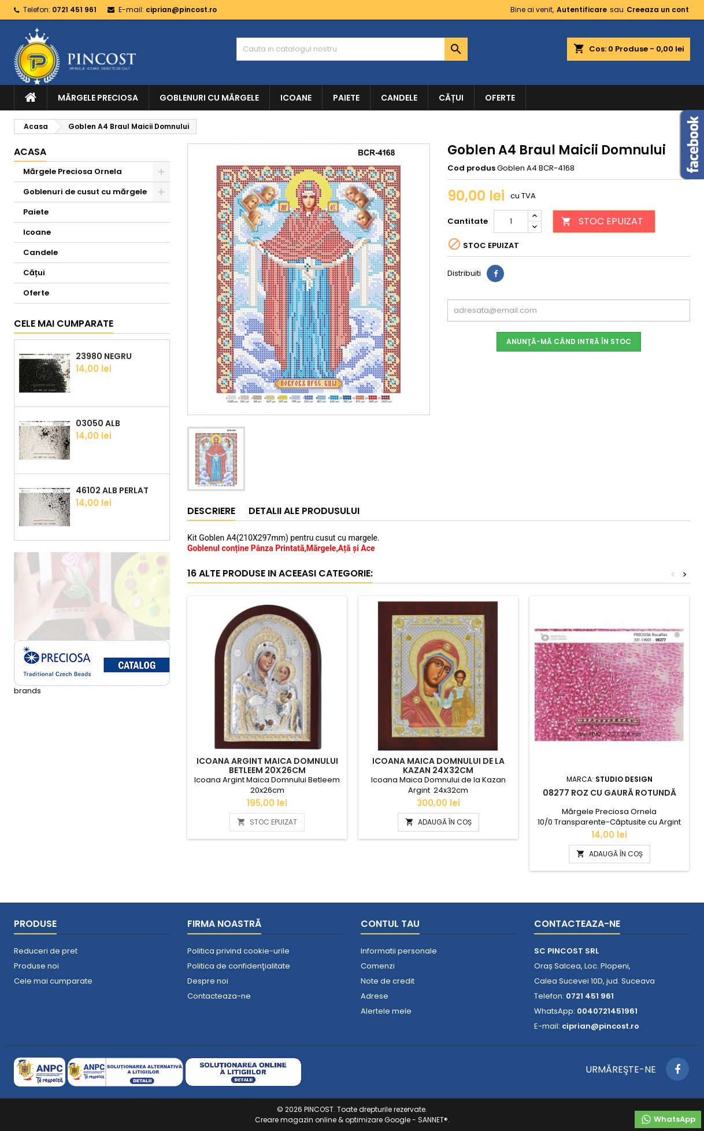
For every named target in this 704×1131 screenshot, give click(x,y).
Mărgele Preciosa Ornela (72, 171)
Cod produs (471, 168)
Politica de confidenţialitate (238, 965)
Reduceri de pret (45, 950)
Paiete (346, 98)
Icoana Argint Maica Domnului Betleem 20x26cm (267, 765)
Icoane (296, 98)
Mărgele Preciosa (98, 98)
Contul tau (390, 923)
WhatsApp (667, 1119)
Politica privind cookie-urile (238, 950)
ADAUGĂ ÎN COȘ (438, 822)
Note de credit (387, 980)
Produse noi (36, 965)
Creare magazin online (295, 1120)
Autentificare (582, 9)
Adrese (374, 995)
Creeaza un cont (658, 9)
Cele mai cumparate (63, 323)
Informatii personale (399, 950)
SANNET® (433, 1120)
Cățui (451, 98)
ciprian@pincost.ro (181, 9)
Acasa (30, 151)
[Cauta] (352, 49)
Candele (399, 98)
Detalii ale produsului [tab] (304, 511)
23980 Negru (104, 356)
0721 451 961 (74, 9)
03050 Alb (98, 423)
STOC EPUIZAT (602, 221)
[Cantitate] (511, 221)
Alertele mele (386, 1011)
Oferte (500, 98)
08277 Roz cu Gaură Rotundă (609, 793)
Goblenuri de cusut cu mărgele (85, 191)
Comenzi (378, 965)
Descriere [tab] (211, 511)
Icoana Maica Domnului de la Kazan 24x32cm (438, 765)
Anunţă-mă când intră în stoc (568, 341)
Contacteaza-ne (219, 995)
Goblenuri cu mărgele (209, 98)
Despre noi (207, 980)
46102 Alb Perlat (112, 490)
